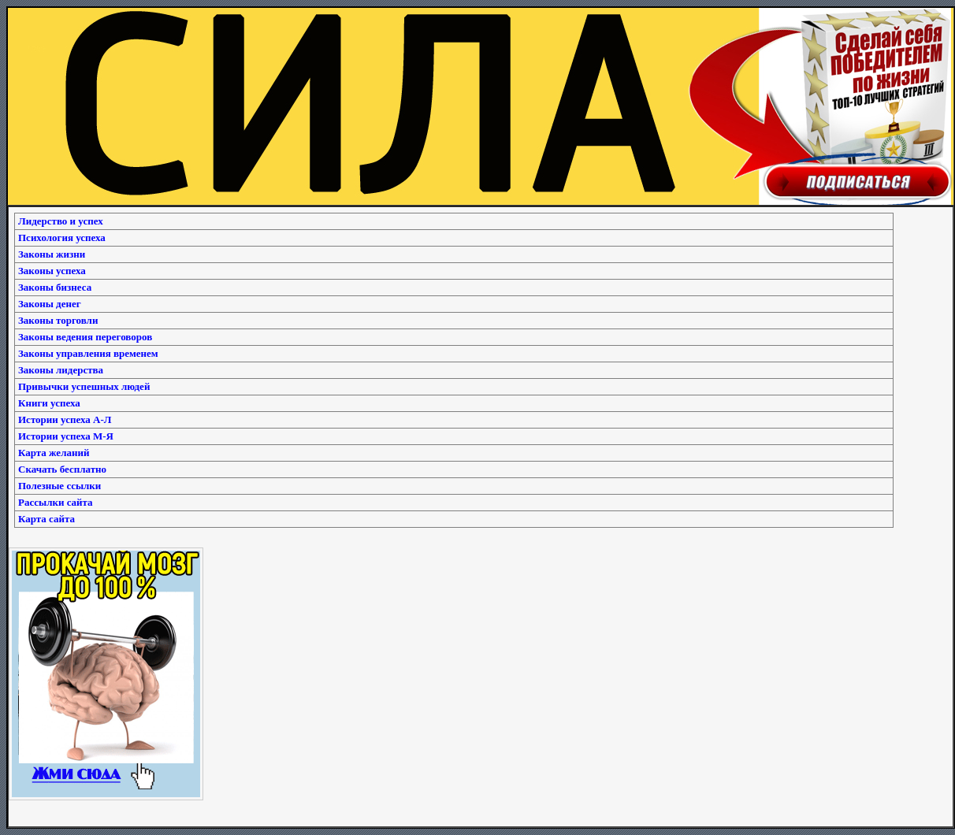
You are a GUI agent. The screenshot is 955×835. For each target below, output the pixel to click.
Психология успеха (62, 237)
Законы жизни (51, 254)
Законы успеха (52, 270)
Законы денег (49, 304)
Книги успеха (49, 403)
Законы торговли (58, 320)
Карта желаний (53, 452)
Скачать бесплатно (62, 469)
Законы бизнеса (54, 287)
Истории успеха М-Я (65, 436)
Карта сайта (46, 519)
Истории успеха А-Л (64, 419)
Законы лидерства (60, 370)
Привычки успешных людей (84, 386)
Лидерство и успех (60, 221)
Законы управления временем (88, 353)
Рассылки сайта (55, 502)
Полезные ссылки (59, 486)
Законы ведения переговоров (85, 337)
